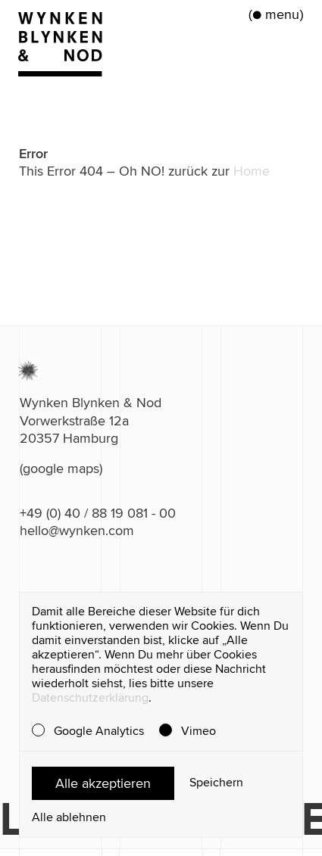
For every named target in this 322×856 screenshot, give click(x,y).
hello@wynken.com (77, 530)
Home (251, 171)
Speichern (216, 783)
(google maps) (61, 468)
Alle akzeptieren (103, 783)
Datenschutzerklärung (90, 697)
